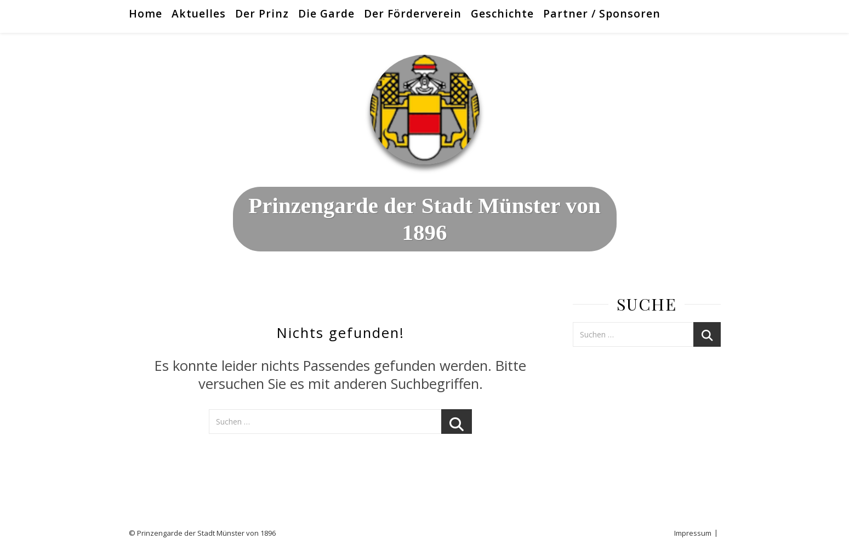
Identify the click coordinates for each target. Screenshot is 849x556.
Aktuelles (199, 13)
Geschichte (502, 13)
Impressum (692, 533)
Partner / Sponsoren (601, 13)
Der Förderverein (412, 13)
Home (145, 13)
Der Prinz (262, 13)
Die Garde (326, 13)
